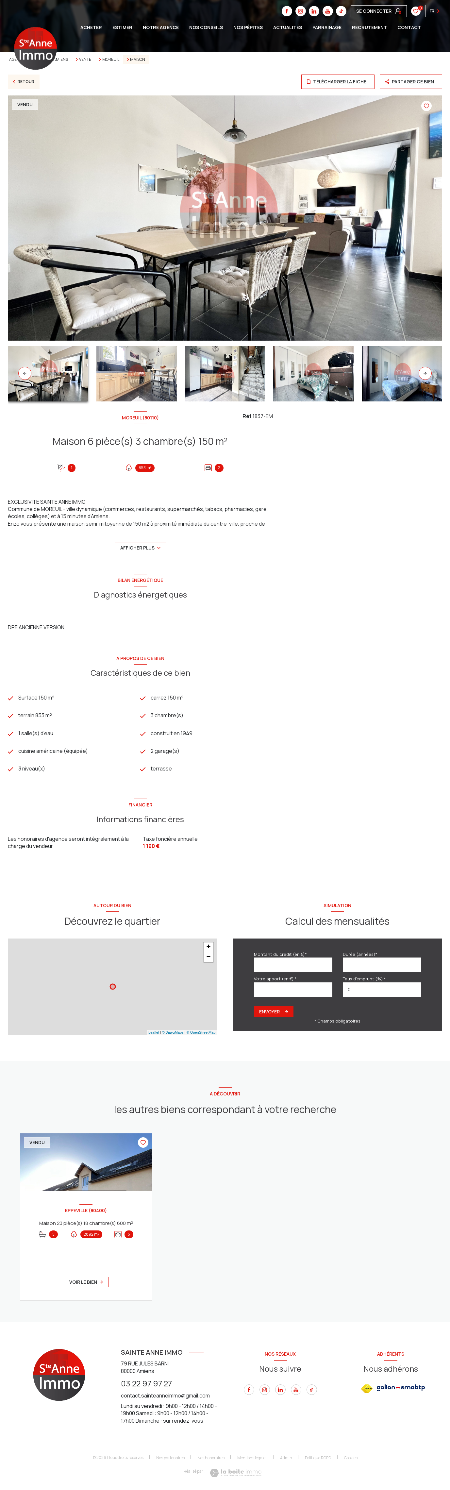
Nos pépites (248, 27)
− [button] (208, 957)
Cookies (351, 1458)
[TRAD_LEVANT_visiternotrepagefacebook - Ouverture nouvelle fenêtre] (249, 1389)
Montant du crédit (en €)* (280, 954)
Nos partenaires (170, 1458)
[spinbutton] (382, 989)
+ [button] (208, 947)
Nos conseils (206, 27)
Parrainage (327, 27)
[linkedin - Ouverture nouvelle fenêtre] (280, 1389)
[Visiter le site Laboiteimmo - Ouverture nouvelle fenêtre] (235, 1473)
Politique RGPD (318, 1458)
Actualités (287, 27)
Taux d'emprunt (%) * (364, 979)
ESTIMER (122, 27)
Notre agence (161, 27)
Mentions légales (252, 1458)
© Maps (173, 1032)
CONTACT (409, 27)
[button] (425, 373)
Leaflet (153, 1032)
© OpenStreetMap (201, 1032)
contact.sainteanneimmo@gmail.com (165, 1395)
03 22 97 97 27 (146, 1383)
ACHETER (91, 27)
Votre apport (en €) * (275, 979)
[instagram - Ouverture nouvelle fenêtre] (264, 1389)
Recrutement (369, 27)
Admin (286, 1458)
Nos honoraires (211, 1458)
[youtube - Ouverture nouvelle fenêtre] (296, 1389)
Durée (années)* (360, 954)
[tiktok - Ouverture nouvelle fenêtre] (312, 1389)
